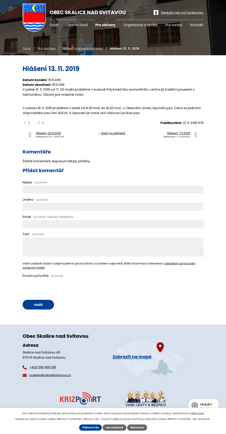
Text (33, 234)
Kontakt (196, 25)
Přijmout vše (89, 427)
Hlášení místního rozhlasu (83, 48)
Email (48, 217)
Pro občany (47, 48)
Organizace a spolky (140, 25)
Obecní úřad (77, 25)
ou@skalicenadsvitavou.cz (50, 375)
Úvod (27, 48)
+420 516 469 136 (42, 367)
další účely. (197, 413)
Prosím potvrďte (43, 276)
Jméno (35, 199)
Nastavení (138, 427)
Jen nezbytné (114, 427)
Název (35, 182)
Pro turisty (173, 25)
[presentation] (49, 286)
